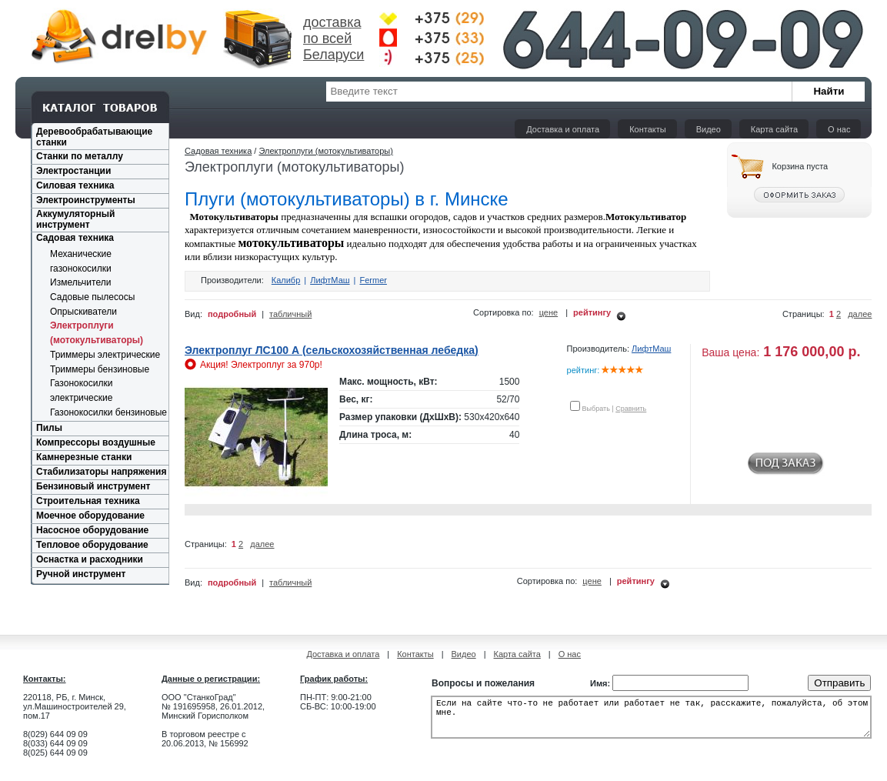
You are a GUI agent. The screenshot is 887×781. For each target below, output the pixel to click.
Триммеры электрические (105, 354)
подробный (232, 314)
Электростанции (73, 170)
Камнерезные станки (84, 457)
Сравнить (630, 408)
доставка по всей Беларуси (333, 38)
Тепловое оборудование (92, 544)
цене (549, 312)
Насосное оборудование (92, 530)
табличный (290, 314)
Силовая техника (75, 185)
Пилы (49, 427)
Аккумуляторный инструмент (75, 219)
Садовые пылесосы (92, 297)
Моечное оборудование (90, 515)
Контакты (647, 129)
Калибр (286, 280)
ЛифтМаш (329, 280)
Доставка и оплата (562, 129)
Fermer (372, 280)
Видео (708, 129)
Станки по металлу (79, 156)
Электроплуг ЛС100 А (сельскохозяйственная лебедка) (332, 350)
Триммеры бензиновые (99, 369)
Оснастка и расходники (89, 559)
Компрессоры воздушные (95, 442)
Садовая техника (75, 237)
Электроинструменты (85, 200)
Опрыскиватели (83, 311)
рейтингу (592, 312)
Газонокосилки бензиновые (108, 412)
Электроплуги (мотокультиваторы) (325, 150)
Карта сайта (774, 129)
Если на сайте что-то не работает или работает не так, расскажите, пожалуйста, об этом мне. (651, 722)
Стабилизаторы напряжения (101, 471)
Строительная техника (88, 501)
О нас (839, 129)
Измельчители (80, 282)
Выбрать (596, 408)
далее (860, 314)
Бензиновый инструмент (93, 486)
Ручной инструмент (80, 574)
